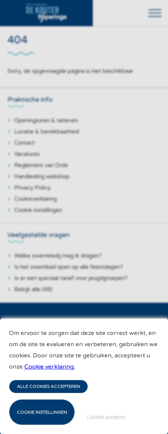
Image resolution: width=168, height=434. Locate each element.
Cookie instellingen (42, 412)
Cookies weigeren (105, 416)
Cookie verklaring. (49, 366)
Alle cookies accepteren (48, 386)
